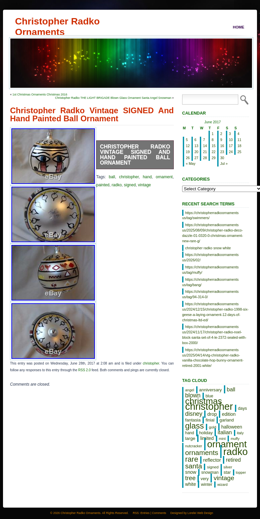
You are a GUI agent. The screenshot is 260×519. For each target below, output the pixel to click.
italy (240, 433)
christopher (129, 177)
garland (227, 420)
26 (188, 158)
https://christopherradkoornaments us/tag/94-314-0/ (210, 294)
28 (205, 158)
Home (238, 27)
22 (214, 152)
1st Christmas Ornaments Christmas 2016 (39, 94)
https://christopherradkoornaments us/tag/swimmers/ (210, 215)
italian (225, 432)
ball (112, 177)
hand (147, 177)
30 (222, 158)
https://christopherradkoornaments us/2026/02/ (210, 257)
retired (233, 460)
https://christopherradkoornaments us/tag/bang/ (210, 282)
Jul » (224, 163)
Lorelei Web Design (200, 513)
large (190, 438)
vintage (144, 185)
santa (193, 466)
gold (212, 427)
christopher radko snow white (208, 248)
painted (102, 185)
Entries (144, 513)
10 (231, 140)
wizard (222, 484)
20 (196, 152)
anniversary (210, 389)
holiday (206, 432)
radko (117, 185)
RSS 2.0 (84, 370)
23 (222, 152)
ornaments (201, 452)
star (227, 472)
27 (196, 158)
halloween (231, 427)
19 (188, 152)
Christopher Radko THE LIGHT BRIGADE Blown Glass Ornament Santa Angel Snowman (113, 98)
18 (239, 146)
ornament (164, 177)
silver (228, 467)
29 (214, 158)
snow (190, 472)
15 (214, 146)
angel (189, 390)
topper (241, 472)
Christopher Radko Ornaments (57, 21)
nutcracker (193, 446)
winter (206, 484)
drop (212, 414)
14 (205, 146)
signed (130, 185)
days (242, 408)
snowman (210, 472)
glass (194, 425)
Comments (159, 513)
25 (239, 152)
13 (196, 146)
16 (222, 146)
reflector (212, 460)
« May (191, 163)
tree (190, 478)
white (190, 484)
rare (191, 459)
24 (231, 152)
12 (188, 146)
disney (193, 413)
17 (231, 146)
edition (229, 414)
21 (205, 152)
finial (210, 420)
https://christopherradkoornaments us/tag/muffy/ (210, 269)
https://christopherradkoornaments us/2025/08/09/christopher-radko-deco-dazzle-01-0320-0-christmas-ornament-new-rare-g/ (212, 233)
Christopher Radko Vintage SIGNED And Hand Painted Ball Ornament (135, 155)
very (205, 478)
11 (239, 140)
